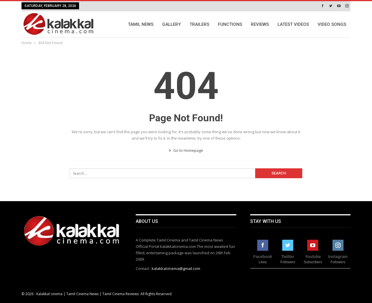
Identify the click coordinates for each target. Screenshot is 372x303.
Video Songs (332, 24)
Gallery (171, 24)
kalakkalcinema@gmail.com (176, 268)
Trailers (199, 24)
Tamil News (140, 24)
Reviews (260, 24)
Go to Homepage (186, 150)
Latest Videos (293, 24)
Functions (230, 24)
